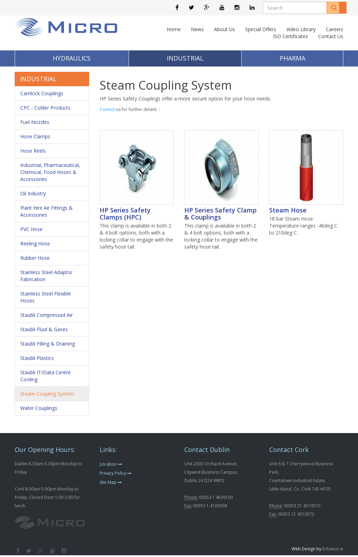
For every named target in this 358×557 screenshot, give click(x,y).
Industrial (185, 58)
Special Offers (260, 29)
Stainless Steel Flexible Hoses (45, 297)
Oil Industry (33, 193)
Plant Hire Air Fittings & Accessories (46, 211)
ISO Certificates (290, 36)
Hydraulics (72, 58)
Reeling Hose (35, 243)
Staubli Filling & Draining (47, 343)
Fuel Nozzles (34, 122)
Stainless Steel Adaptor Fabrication (46, 276)
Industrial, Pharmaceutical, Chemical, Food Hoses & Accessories (50, 172)
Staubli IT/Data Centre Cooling (45, 376)
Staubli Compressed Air (46, 315)
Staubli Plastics (37, 358)
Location (111, 464)
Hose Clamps (35, 136)
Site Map (111, 482)
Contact (107, 109)
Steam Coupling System (47, 393)
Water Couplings (38, 408)
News (197, 29)
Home (174, 29)
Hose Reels (33, 150)
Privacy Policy (115, 473)
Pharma (292, 58)
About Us (224, 29)
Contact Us (330, 36)
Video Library (301, 29)
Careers (334, 29)
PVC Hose (31, 229)
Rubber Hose (35, 258)
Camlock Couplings (41, 93)
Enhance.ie (332, 549)
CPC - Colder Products (45, 107)
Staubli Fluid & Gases (44, 329)
